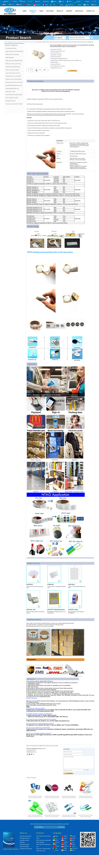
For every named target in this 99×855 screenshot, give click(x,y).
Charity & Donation (24, 846)
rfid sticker (51, 745)
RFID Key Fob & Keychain (12, 54)
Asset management (33, 745)
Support (69, 11)
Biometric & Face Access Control (14, 82)
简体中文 (14, 1)
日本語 (53, 1)
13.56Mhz (40, 745)
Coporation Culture (24, 840)
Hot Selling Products (11, 48)
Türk (94, 1)
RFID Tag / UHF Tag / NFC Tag (19, 41)
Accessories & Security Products (14, 104)
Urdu (53, 4)
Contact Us (90, 11)
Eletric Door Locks (10, 91)
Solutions (49, 11)
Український (69, 4)
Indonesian (36, 4)
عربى (30, 1)
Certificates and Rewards (26, 848)
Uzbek (94, 4)
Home (24, 11)
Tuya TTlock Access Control (13, 73)
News (41, 11)
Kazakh (86, 4)
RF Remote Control (11, 100)
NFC (44, 745)
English (5, 1)
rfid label (56, 745)
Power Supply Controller (12, 97)
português (86, 1)
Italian (69, 1)
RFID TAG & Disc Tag (30, 41)
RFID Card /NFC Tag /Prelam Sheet (14, 51)
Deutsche (77, 1)
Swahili (78, 4)
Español (45, 1)
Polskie (19, 4)
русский (22, 1)
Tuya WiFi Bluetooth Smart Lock (14, 85)
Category (10, 41)
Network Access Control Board (14, 79)
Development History (25, 838)
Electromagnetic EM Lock (12, 88)
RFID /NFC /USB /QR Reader (13, 66)
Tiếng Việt (27, 4)
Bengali (60, 4)
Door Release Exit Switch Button (14, 94)
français (37, 1)
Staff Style (22, 842)
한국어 (61, 1)
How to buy (79, 11)
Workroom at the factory (25, 836)
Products (32, 11)
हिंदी (4, 4)
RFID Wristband (10, 57)
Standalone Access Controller (13, 76)
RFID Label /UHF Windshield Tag (14, 60)
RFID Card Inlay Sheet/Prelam (43, 840)
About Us (60, 11)
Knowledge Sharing (24, 844)
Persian (11, 4)
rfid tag (46, 745)
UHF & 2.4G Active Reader (12, 70)
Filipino (45, 4)
